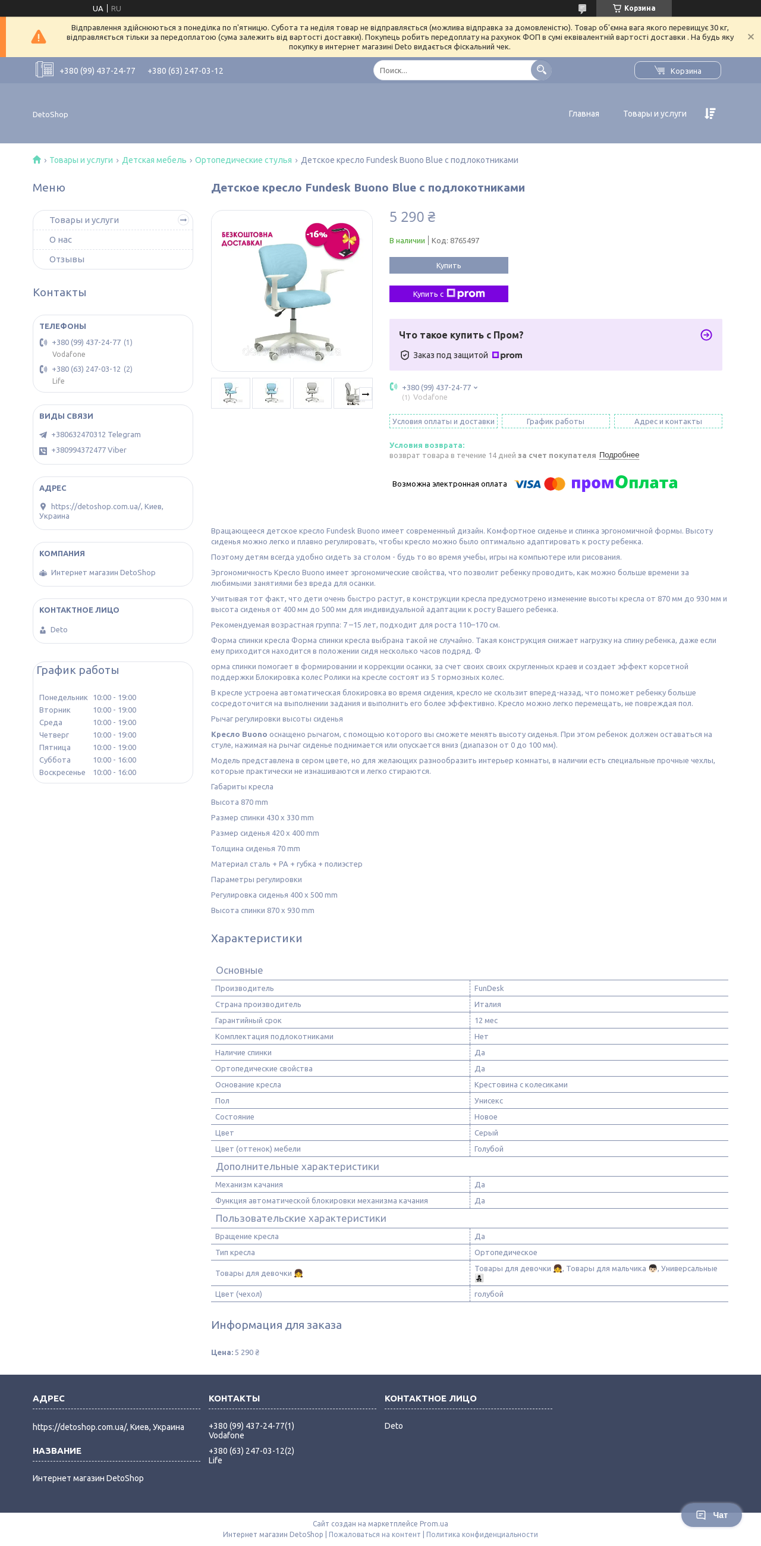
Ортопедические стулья (243, 160)
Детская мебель (154, 160)
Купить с (449, 293)
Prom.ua (434, 1524)
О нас (60, 239)
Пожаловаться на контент (375, 1534)
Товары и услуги (655, 113)
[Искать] (541, 69)
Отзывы (66, 259)
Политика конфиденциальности (482, 1534)
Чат (712, 1515)
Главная (584, 113)
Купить (448, 265)
